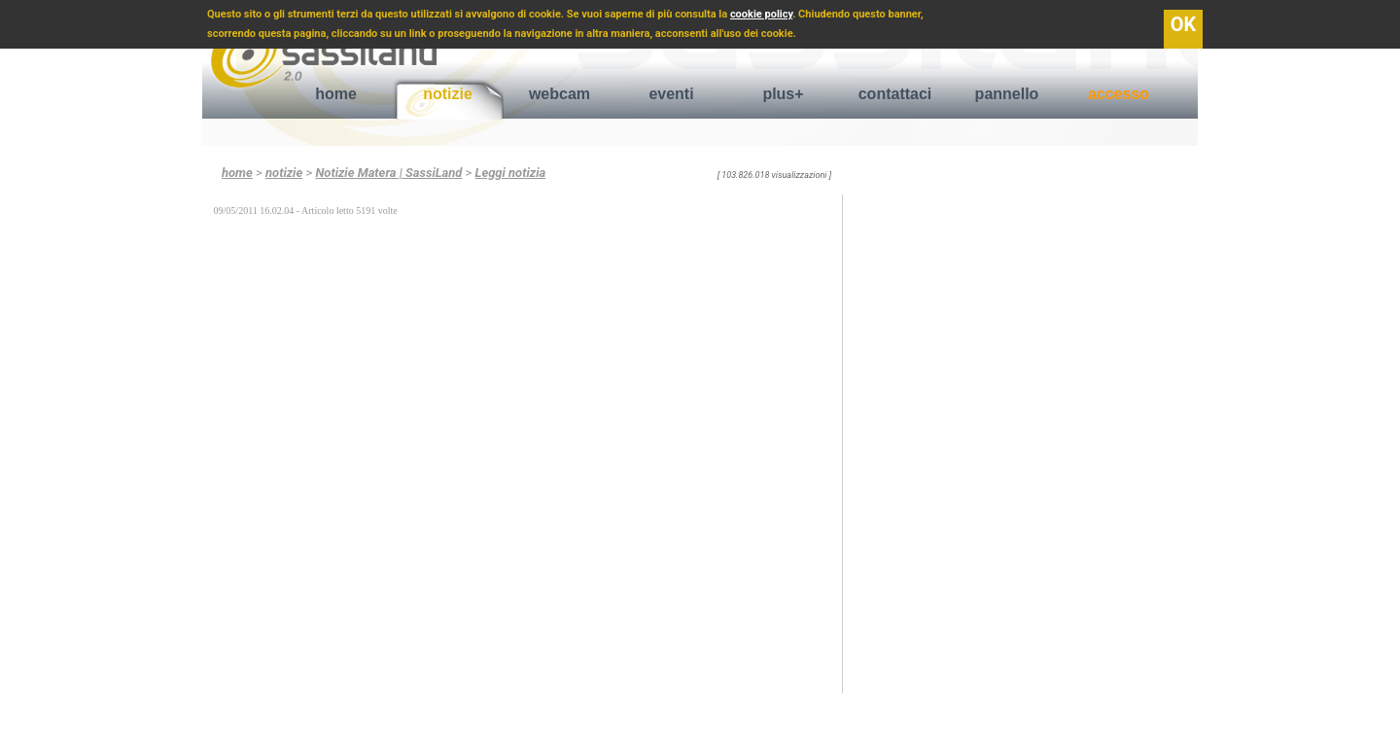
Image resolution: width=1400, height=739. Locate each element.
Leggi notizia (510, 172)
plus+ (782, 94)
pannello (1007, 94)
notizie (447, 94)
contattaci (895, 94)
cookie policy (761, 14)
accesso (1118, 94)
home (336, 94)
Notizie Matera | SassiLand (388, 172)
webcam (559, 94)
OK (1184, 24)
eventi (670, 94)
